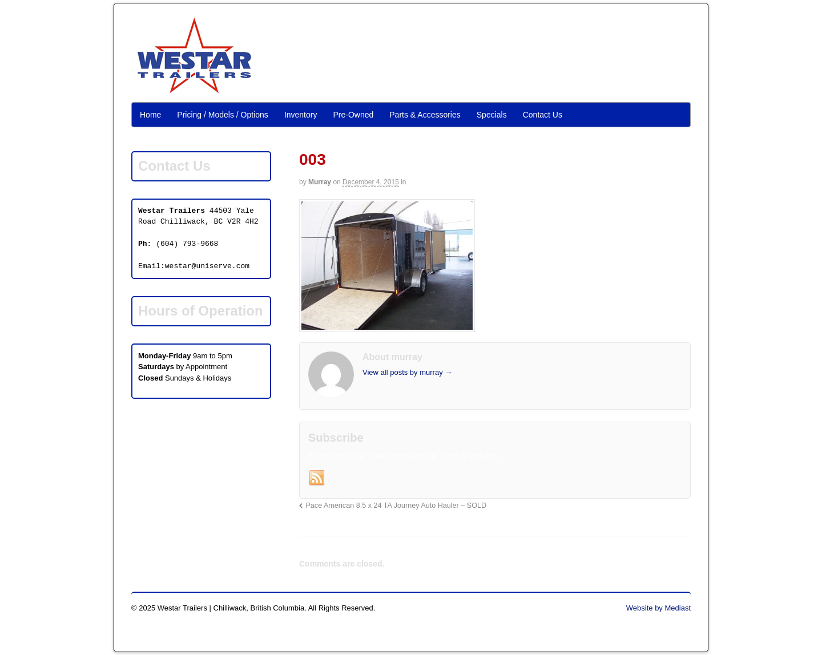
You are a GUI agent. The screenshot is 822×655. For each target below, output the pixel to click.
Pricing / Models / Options (222, 114)
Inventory (300, 114)
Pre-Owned (353, 114)
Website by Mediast (658, 608)
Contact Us (542, 114)
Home (150, 114)
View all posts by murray (407, 372)
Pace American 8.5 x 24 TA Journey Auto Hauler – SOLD (395, 506)
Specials (492, 114)
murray (319, 182)
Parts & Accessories (425, 114)
